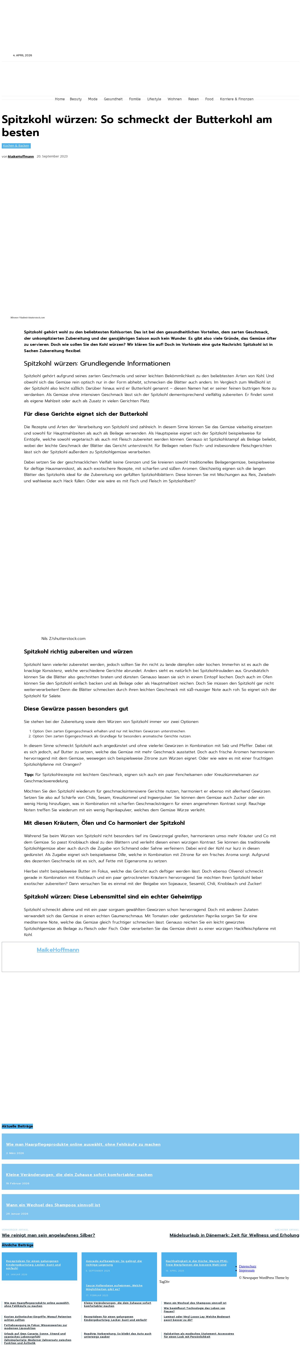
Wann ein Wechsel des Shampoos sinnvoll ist (53, 1205)
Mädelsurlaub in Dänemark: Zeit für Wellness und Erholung (234, 1235)
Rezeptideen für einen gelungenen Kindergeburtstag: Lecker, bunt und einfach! (33, 1264)
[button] (7, 55)
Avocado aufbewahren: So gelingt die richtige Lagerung (114, 1263)
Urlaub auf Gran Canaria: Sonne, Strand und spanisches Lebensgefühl (35, 1335)
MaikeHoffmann (21, 156)
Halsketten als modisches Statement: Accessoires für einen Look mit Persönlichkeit (199, 1335)
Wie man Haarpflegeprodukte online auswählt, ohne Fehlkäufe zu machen (83, 1144)
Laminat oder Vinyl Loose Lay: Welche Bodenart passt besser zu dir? (197, 1318)
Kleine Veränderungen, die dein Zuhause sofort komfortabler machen (79, 1175)
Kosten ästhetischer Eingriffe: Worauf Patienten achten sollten (37, 1318)
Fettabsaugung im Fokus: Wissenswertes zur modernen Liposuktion (35, 1326)
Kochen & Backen (16, 145)
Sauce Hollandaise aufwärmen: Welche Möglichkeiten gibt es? (114, 1287)
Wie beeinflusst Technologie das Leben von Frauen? (194, 1309)
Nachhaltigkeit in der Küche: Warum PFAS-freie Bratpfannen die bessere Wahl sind (197, 1263)
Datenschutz (247, 1266)
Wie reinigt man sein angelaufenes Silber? (48, 1235)
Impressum (247, 1270)
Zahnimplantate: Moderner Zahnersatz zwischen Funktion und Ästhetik (37, 1341)
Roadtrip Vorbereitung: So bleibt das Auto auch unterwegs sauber (117, 1335)
